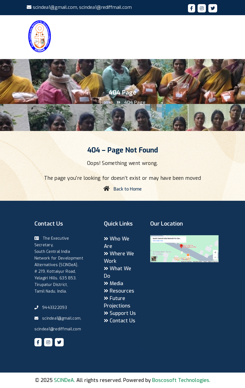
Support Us (120, 313)
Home (106, 102)
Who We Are (116, 243)
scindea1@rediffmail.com (105, 7)
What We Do (117, 272)
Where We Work (119, 257)
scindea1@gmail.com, (52, 7)
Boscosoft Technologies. (181, 380)
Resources (119, 291)
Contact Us (119, 320)
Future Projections (117, 302)
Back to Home (128, 189)
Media (113, 283)
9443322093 (54, 307)
